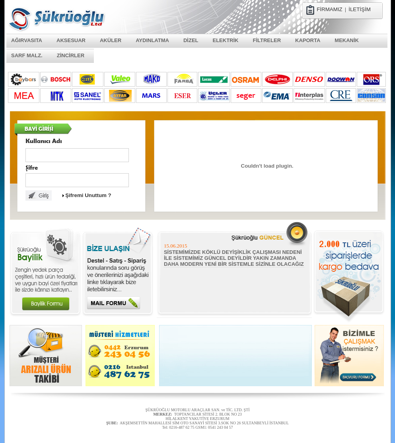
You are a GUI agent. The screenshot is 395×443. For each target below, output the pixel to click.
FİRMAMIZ (329, 9)
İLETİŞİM (359, 9)
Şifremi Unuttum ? (88, 195)
